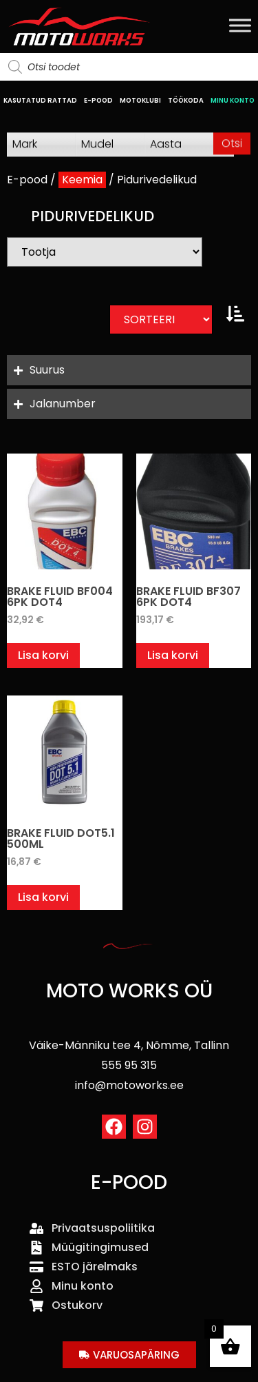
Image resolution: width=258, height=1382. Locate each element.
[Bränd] (104, 252)
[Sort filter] (161, 319)
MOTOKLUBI (140, 100)
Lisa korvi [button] (43, 655)
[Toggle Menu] (240, 25)
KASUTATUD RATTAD (40, 100)
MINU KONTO (233, 100)
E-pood (27, 179)
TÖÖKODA (186, 100)
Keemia (82, 179)
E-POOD (98, 100)
